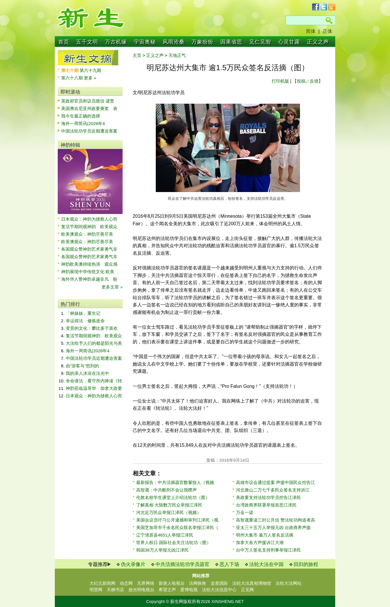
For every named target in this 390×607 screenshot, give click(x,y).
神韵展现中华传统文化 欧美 (87, 271)
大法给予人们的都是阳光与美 (94, 343)
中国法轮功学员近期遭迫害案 (89, 131)
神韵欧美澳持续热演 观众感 (89, 264)
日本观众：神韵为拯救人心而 (89, 219)
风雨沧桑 (174, 42)
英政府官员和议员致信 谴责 (87, 100)
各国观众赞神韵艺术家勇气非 (89, 249)
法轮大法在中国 (266, 564)
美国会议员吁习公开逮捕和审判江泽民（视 (177, 519)
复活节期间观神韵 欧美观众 (89, 226)
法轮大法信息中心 (219, 589)
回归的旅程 (306, 564)
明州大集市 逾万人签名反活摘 (264, 534)
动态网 (126, 583)
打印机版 (280, 81)
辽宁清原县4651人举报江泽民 (164, 534)
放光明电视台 (141, 589)
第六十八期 (72, 77)
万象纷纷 (202, 42)
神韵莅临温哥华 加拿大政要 (94, 388)
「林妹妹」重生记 (83, 313)
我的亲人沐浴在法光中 (87, 373)
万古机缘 (116, 42)
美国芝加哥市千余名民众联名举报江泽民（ (177, 527)
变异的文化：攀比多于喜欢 (92, 328)
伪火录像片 (133, 564)
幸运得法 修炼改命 (85, 320)
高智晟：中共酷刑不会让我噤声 (166, 489)
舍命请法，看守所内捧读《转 (94, 380)
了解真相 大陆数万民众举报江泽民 (169, 504)
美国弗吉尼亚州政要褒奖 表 (89, 108)
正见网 (247, 589)
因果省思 (231, 42)
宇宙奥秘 (145, 42)
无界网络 (145, 583)
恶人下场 (229, 564)
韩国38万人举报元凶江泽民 (162, 550)
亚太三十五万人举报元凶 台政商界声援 (273, 527)
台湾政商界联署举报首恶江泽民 (266, 504)
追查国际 (219, 583)
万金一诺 (244, 512)
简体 (311, 31)
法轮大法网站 (288, 583)
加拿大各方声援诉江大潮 (260, 542)
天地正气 (177, 55)
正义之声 (318, 42)
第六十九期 (90, 70)
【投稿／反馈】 (307, 81)
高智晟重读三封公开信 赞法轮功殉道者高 (275, 519)
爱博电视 (189, 589)
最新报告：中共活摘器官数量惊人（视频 (175, 482)
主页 (137, 55)
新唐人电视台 (172, 583)
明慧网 (95, 589)
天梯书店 (115, 589)
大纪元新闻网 (102, 583)
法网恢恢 (197, 583)
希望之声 (167, 589)
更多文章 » (112, 286)
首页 (63, 42)
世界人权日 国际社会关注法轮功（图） (173, 542)
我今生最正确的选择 (80, 115)
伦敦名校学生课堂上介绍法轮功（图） (173, 497)
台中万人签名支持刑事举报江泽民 (268, 550)
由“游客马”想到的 (82, 365)
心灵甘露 (289, 42)
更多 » (90, 77)
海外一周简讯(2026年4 (83, 123)
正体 (327, 31)
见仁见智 (260, 42)
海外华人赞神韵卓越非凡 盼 (89, 279)
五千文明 (87, 42)
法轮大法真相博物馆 (251, 583)
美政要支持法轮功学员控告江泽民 (268, 497)
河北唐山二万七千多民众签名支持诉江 (273, 489)
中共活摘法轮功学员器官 (182, 564)
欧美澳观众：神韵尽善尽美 (89, 234)
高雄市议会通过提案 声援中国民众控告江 (275, 482)
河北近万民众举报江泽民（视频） (168, 512)
